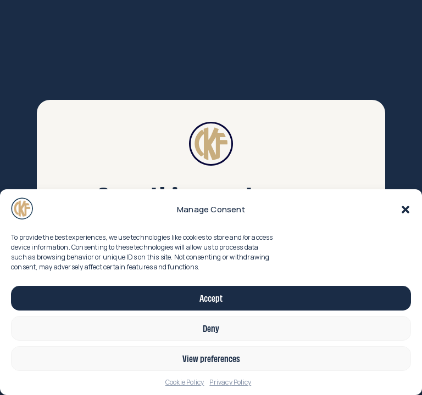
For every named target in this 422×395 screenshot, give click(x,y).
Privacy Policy (230, 382)
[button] (405, 209)
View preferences (211, 358)
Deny (211, 328)
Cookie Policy (184, 382)
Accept (211, 297)
